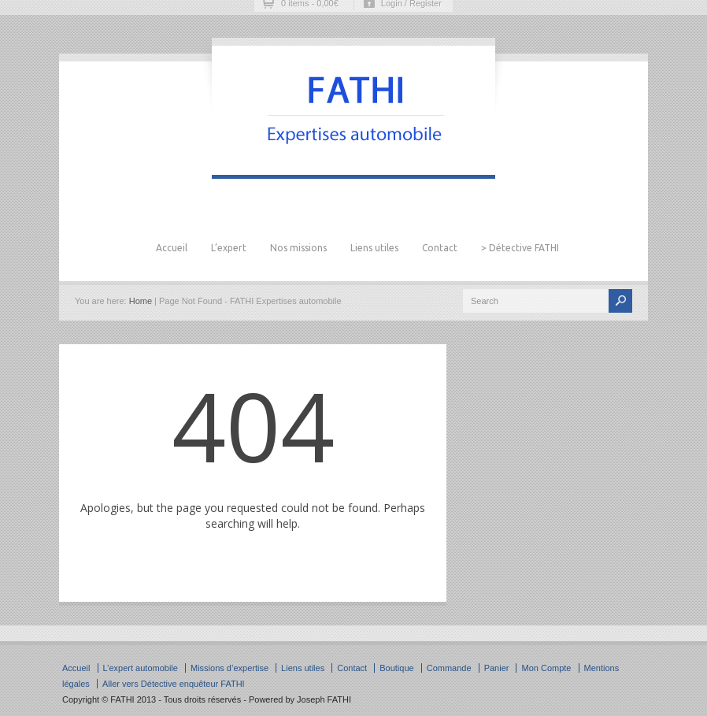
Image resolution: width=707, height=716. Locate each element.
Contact (439, 248)
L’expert (228, 248)
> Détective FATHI (520, 248)
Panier (496, 668)
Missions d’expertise (229, 668)
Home (140, 301)
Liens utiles (374, 248)
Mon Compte (546, 668)
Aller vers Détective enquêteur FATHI (173, 683)
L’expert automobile (140, 668)
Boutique (396, 668)
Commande (449, 668)
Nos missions (298, 248)
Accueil (171, 248)
